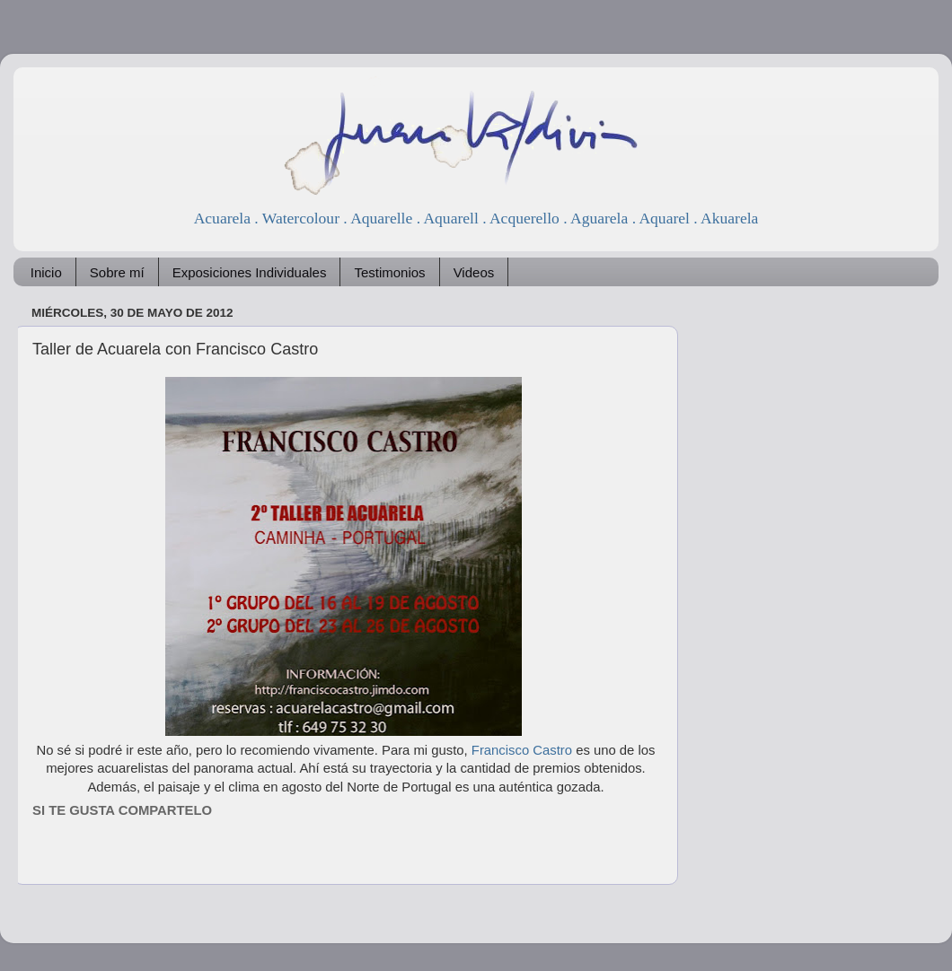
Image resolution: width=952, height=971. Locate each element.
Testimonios (389, 272)
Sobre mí (117, 272)
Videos (474, 272)
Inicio (46, 272)
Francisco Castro (520, 750)
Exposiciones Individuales (249, 272)
